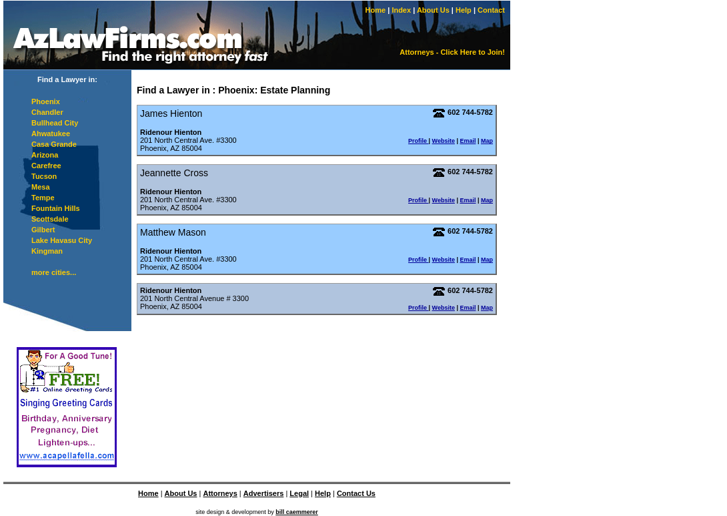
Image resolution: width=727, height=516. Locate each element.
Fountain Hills (55, 208)
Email (468, 141)
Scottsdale (50, 219)
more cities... (53, 272)
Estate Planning (295, 90)
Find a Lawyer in (173, 90)
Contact (491, 10)
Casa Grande (54, 144)
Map (487, 141)
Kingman (47, 251)
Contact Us (356, 493)
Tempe (43, 198)
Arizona (44, 155)
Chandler (47, 112)
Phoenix (45, 101)
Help (464, 10)
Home (376, 10)
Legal (299, 493)
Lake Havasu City (61, 240)
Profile (418, 141)
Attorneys (220, 493)
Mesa (40, 187)
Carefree (46, 166)
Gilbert (43, 230)
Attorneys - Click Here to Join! (452, 52)
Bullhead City (54, 123)
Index (401, 10)
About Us (433, 10)
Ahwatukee (50, 134)
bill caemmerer (296, 512)
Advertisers (263, 493)
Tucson (44, 176)
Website (443, 141)
